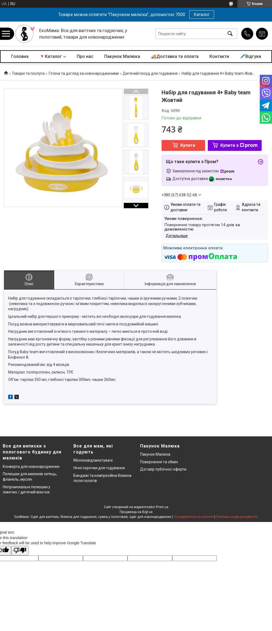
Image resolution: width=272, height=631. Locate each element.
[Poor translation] (20, 550)
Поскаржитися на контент (194, 517)
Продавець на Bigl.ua (136, 512)
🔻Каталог (50, 56)
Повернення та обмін (159, 462)
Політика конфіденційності (237, 517)
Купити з (239, 145)
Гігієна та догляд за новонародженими (84, 73)
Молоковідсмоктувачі (93, 460)
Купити (187, 145)
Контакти (219, 56)
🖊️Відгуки (250, 56)
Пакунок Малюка (122, 56)
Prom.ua (162, 507)
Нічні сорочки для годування (99, 468)
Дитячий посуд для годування (150, 73)
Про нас (85, 56)
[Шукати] (230, 34)
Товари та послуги (28, 73)
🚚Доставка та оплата (175, 56)
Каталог (202, 14)
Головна (20, 56)
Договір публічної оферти (163, 469)
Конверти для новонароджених (31, 466)
